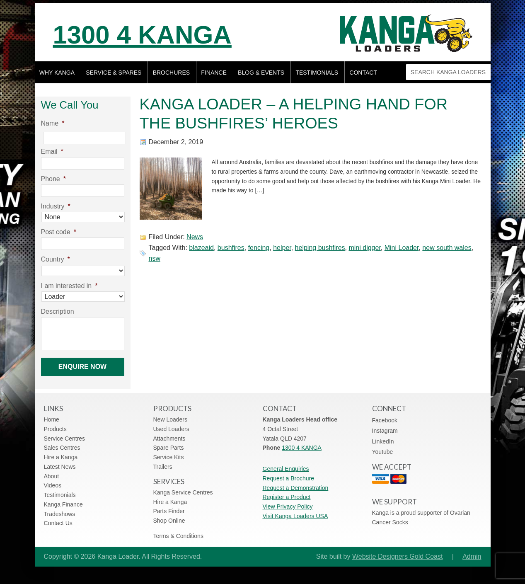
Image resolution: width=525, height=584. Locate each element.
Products (55, 429)
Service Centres (64, 438)
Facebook (384, 420)
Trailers (162, 466)
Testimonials (316, 72)
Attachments (169, 438)
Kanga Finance (63, 504)
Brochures (171, 72)
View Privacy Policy (288, 506)
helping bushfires (320, 247)
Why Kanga (57, 72)
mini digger (364, 247)
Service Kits (168, 457)
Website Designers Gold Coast (397, 556)
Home (51, 419)
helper (282, 247)
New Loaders (170, 419)
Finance (213, 72)
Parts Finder (169, 511)
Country (55, 259)
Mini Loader (402, 247)
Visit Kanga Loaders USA (295, 516)
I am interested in (69, 285)
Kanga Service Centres (183, 492)
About (51, 476)
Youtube (382, 451)
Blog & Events (261, 72)
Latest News (60, 466)
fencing (259, 247)
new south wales (446, 247)
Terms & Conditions (178, 536)
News (194, 236)
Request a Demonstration (296, 488)
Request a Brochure (289, 478)
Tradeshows (59, 514)
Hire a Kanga (61, 457)
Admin (471, 556)
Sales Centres (62, 447)
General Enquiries (286, 468)
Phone (53, 178)
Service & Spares (113, 72)
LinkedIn (383, 441)
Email (52, 151)
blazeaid (201, 247)
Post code (58, 231)
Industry (55, 206)
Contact (363, 72)
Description (57, 311)
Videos (53, 485)
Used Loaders (171, 429)
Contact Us (58, 523)
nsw (154, 258)
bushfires (231, 247)
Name (53, 123)
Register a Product (287, 497)
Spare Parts (168, 447)
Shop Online (169, 520)
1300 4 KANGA (142, 34)
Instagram (385, 430)
